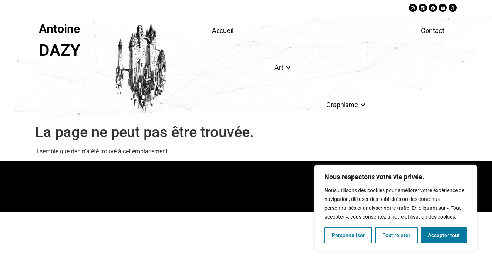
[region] (395, 208)
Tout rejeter (396, 235)
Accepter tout (444, 235)
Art (280, 67)
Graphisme (343, 105)
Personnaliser (348, 235)
